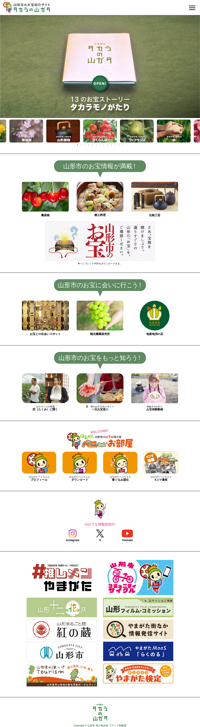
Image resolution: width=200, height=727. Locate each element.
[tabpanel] (100, 131)
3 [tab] (85, 144)
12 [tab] (118, 144)
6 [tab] (96, 144)
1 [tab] (77, 144)
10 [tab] (111, 144)
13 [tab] (122, 144)
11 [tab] (115, 144)
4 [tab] (88, 144)
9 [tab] (107, 144)
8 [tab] (103, 144)
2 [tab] (81, 144)
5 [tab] (92, 144)
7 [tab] (100, 144)
